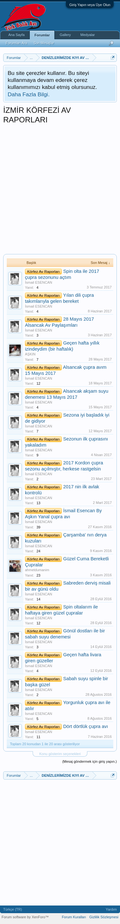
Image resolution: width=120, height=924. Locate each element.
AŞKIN (30, 354)
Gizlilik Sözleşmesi (103, 917)
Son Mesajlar (44, 43)
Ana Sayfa (16, 35)
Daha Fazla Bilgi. (29, 94)
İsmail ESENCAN (38, 282)
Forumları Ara (16, 43)
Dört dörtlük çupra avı (85, 726)
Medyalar (87, 35)
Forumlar (42, 35)
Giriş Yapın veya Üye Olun (89, 5)
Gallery (65, 35)
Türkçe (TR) (12, 909)
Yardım (111, 909)
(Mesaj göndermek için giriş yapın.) (89, 761)
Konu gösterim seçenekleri (60, 754)
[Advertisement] (60, 191)
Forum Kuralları (74, 917)
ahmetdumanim (37, 570)
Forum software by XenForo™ (25, 917)
